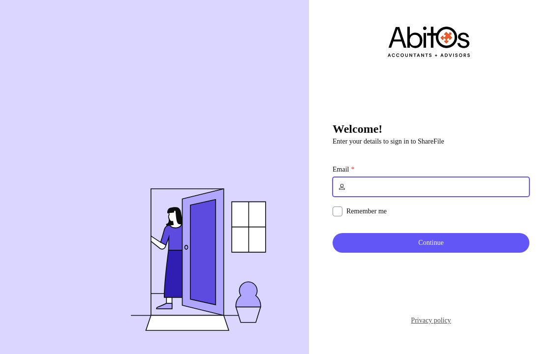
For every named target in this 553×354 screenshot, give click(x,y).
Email (341, 169)
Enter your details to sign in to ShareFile (388, 141)
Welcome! (357, 128)
